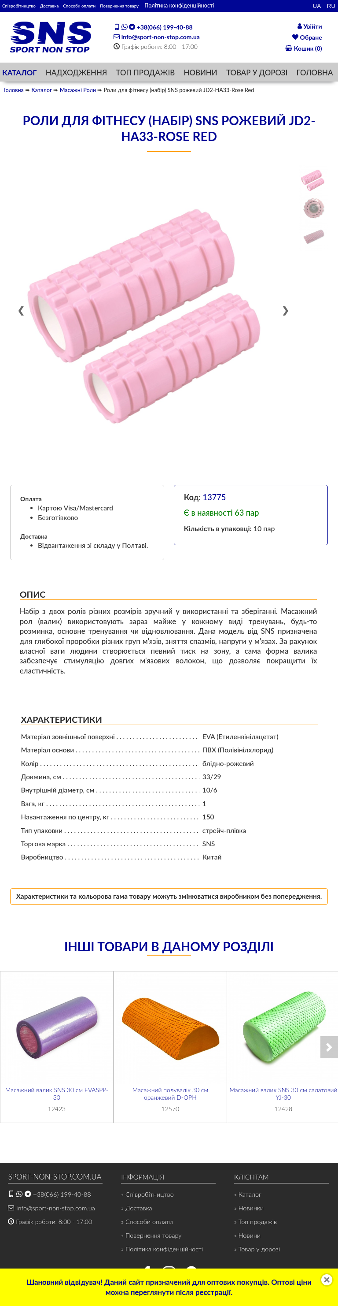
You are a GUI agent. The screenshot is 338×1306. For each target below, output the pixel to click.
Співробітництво (25, 5)
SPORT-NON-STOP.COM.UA (50, 1179)
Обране (307, 37)
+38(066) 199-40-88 (153, 27)
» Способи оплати (146, 1223)
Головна (14, 92)
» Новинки (248, 1209)
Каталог (41, 92)
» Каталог (247, 1196)
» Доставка (136, 1209)
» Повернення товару (150, 1237)
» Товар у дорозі (256, 1250)
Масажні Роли (78, 92)
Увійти (310, 26)
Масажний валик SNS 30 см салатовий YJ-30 (284, 1095)
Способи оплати (105, 5)
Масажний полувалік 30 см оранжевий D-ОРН (170, 1095)
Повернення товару (158, 5)
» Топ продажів (255, 1223)
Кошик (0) (303, 49)
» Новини (247, 1237)
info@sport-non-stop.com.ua (157, 37)
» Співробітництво (146, 1196)
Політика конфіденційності (225, 5)
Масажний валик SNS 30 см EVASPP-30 (56, 1095)
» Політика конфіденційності (160, 1250)
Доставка (65, 5)
